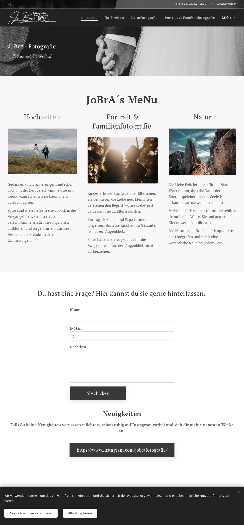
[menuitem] (83, 17)
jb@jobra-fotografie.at (193, 4)
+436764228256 (226, 4)
